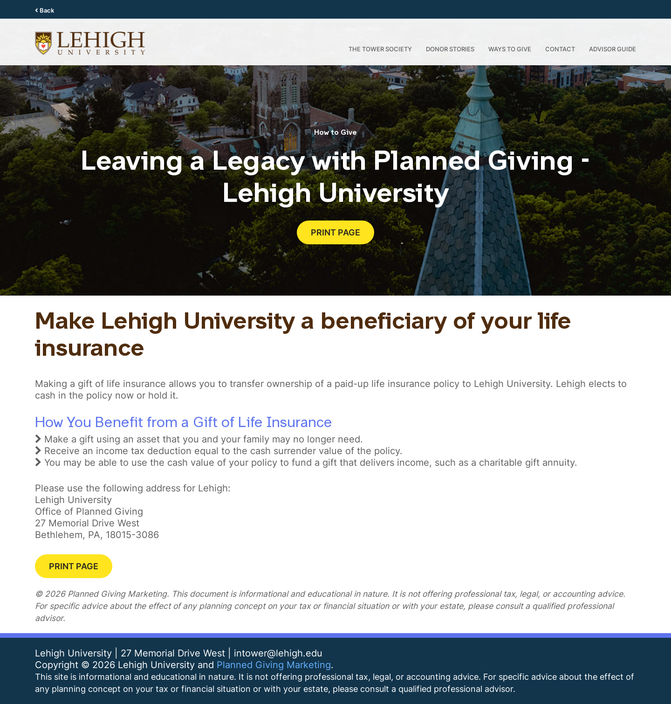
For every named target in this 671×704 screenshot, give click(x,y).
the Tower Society (380, 49)
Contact (560, 49)
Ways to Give (509, 49)
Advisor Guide (612, 49)
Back (44, 10)
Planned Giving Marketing (274, 664)
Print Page (335, 232)
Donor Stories (450, 49)
